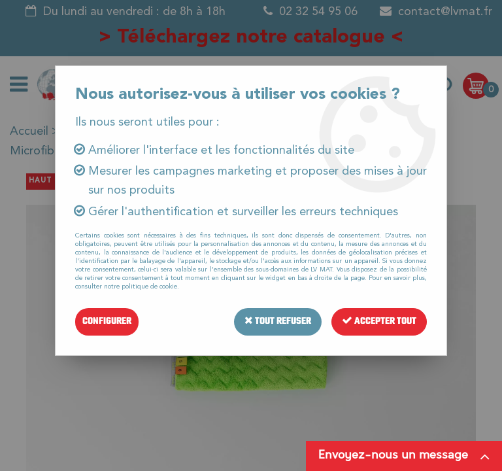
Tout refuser (277, 321)
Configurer (106, 321)
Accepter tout (379, 321)
